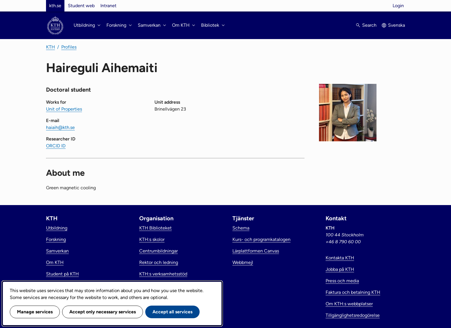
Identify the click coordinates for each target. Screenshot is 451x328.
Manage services (35, 312)
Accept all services (172, 312)
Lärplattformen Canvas (255, 251)
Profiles (69, 47)
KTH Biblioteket (155, 228)
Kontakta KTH (340, 258)
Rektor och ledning (158, 262)
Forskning (56, 239)
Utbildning (56, 228)
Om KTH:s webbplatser (349, 303)
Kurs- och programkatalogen (261, 239)
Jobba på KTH (340, 269)
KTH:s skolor (152, 239)
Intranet (108, 5)
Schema (240, 228)
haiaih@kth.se (60, 127)
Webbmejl (242, 262)
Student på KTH (62, 274)
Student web (81, 5)
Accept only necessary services (102, 312)
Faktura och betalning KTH (353, 292)
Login (398, 5)
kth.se (55, 5)
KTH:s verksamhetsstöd (163, 274)
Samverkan (57, 251)
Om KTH (55, 262)
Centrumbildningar (158, 251)
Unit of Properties (64, 109)
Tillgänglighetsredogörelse (353, 315)
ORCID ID (56, 145)
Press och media (342, 280)
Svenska (396, 25)
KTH (50, 47)
